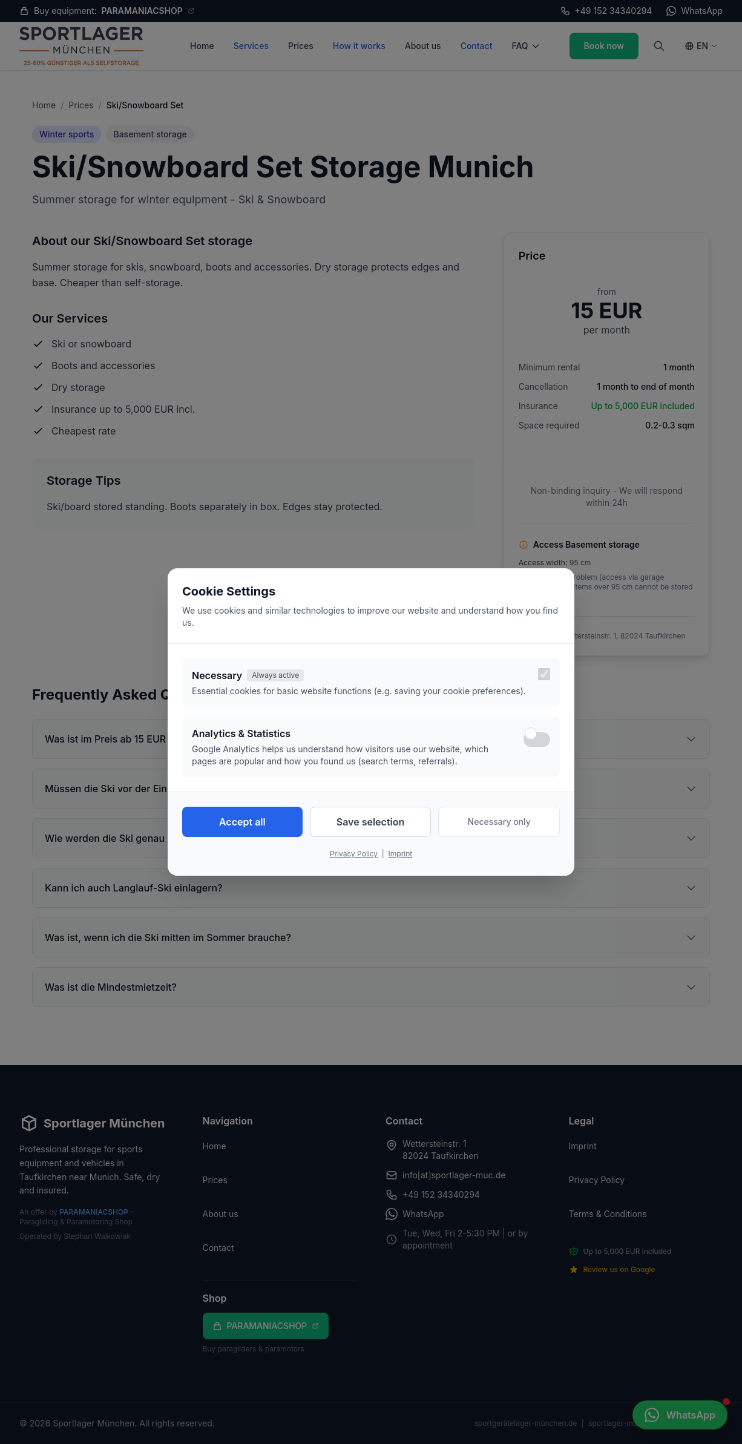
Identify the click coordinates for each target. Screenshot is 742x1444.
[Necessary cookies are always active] (544, 674)
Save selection (371, 822)
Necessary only (499, 821)
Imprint (401, 853)
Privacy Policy (354, 853)
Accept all (242, 822)
